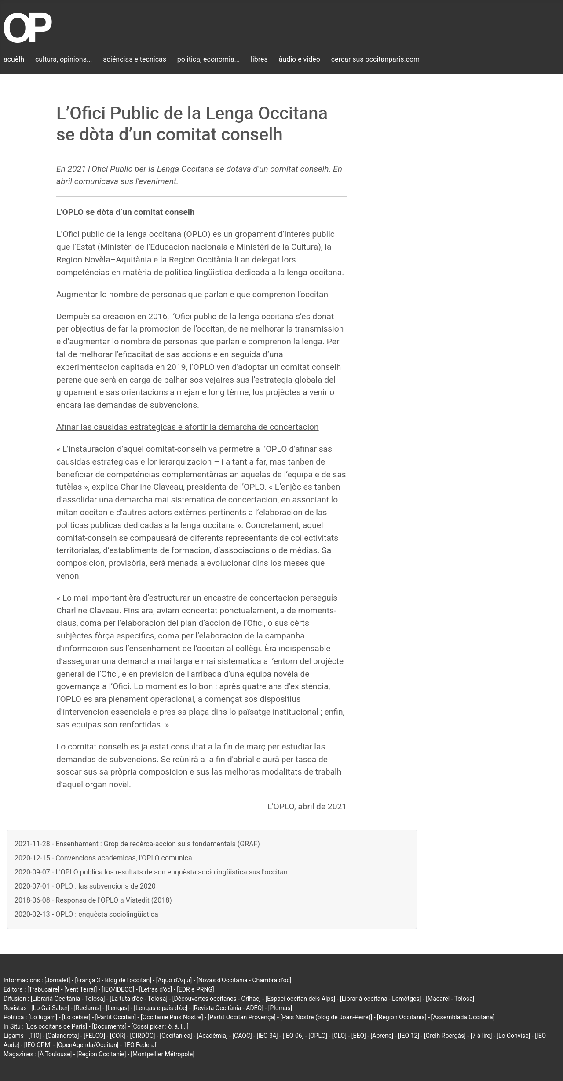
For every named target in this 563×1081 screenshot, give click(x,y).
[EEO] (358, 1035)
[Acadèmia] (212, 1035)
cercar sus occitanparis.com (375, 59)
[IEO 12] (408, 1035)
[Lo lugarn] (43, 1017)
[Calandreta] (62, 1035)
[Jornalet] (57, 980)
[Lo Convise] (513, 1035)
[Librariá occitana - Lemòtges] (380, 998)
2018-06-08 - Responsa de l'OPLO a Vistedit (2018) (93, 900)
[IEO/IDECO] (118, 989)
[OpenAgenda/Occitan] (87, 1044)
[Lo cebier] (76, 1017)
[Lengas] (117, 1007)
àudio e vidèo (299, 59)
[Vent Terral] (80, 989)
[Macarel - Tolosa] (450, 998)
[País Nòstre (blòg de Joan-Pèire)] (326, 1017)
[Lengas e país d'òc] (160, 1007)
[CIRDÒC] (142, 1035)
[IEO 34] (267, 1035)
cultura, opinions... (63, 59)
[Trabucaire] (43, 989)
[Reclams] (87, 1007)
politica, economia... (208, 59)
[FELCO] (94, 1035)
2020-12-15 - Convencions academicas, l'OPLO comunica (103, 858)
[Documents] (109, 1026)
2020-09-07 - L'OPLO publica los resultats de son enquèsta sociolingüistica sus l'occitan (151, 872)
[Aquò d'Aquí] (174, 980)
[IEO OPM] (38, 1044)
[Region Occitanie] (101, 1054)
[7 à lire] (481, 1035)
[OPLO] (317, 1035)
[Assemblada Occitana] (463, 1017)
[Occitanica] (176, 1035)
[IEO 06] (292, 1035)
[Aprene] (382, 1035)
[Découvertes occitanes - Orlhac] (216, 998)
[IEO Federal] (140, 1044)
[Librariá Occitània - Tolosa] (68, 998)
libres (259, 59)
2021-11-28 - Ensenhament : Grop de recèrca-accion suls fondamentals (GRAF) (137, 844)
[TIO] (34, 1035)
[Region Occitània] (402, 1017)
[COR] (117, 1035)
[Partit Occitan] (115, 1017)
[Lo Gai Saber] (50, 1007)
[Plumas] (280, 1007)
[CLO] (339, 1035)
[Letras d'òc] (155, 989)
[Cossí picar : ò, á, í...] (160, 1026)
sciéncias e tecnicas (134, 59)
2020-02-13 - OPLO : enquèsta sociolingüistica (86, 914)
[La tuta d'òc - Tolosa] (139, 998)
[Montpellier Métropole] (162, 1054)
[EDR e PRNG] (195, 989)
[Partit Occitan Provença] (241, 1017)
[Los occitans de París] (56, 1026)
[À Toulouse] (55, 1054)
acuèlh (14, 59)
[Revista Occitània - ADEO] (227, 1007)
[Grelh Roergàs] (445, 1035)
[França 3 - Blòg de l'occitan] (113, 980)
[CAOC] (242, 1035)
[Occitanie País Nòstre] (172, 1017)
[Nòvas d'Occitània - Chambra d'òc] (244, 980)
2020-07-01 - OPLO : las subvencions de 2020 (85, 886)
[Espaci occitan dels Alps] (301, 998)
